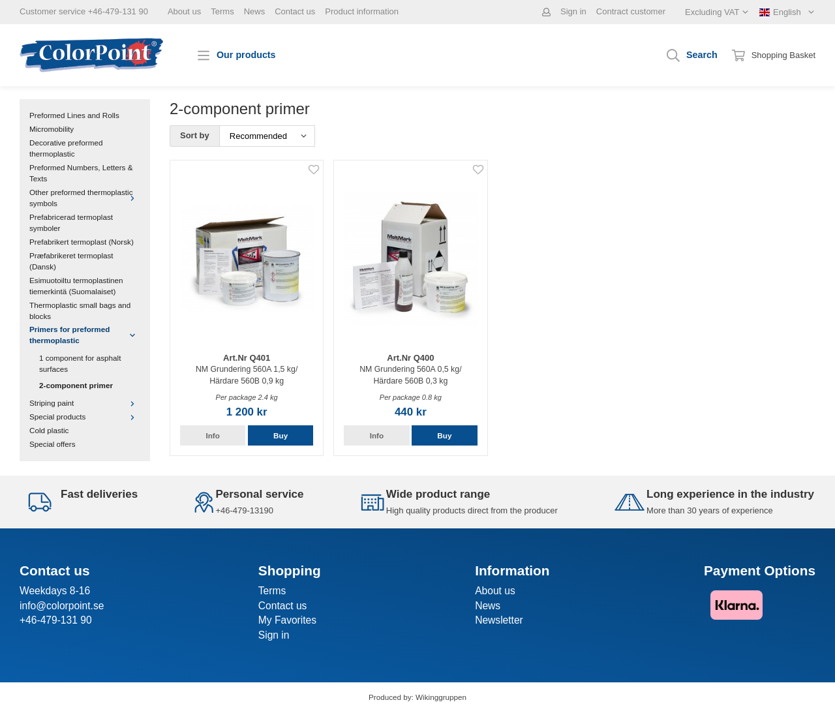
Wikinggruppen (441, 697)
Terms (222, 11)
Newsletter (499, 620)
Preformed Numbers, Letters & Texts (81, 173)
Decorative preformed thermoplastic (65, 148)
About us (184, 11)
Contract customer (630, 11)
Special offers (52, 444)
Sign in (573, 11)
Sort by (194, 135)
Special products (84, 416)
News (255, 11)
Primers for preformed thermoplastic (84, 334)
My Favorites (287, 620)
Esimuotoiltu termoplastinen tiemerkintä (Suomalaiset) (76, 286)
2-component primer (76, 385)
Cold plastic (48, 430)
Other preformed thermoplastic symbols (84, 197)
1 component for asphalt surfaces (80, 363)
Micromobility (51, 129)
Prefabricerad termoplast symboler (71, 222)
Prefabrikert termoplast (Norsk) (81, 241)
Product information (362, 11)
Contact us (295, 11)
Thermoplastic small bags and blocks (79, 310)
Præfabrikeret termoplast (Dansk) (71, 261)
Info (212, 435)
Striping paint (84, 403)
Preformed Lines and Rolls (74, 115)
